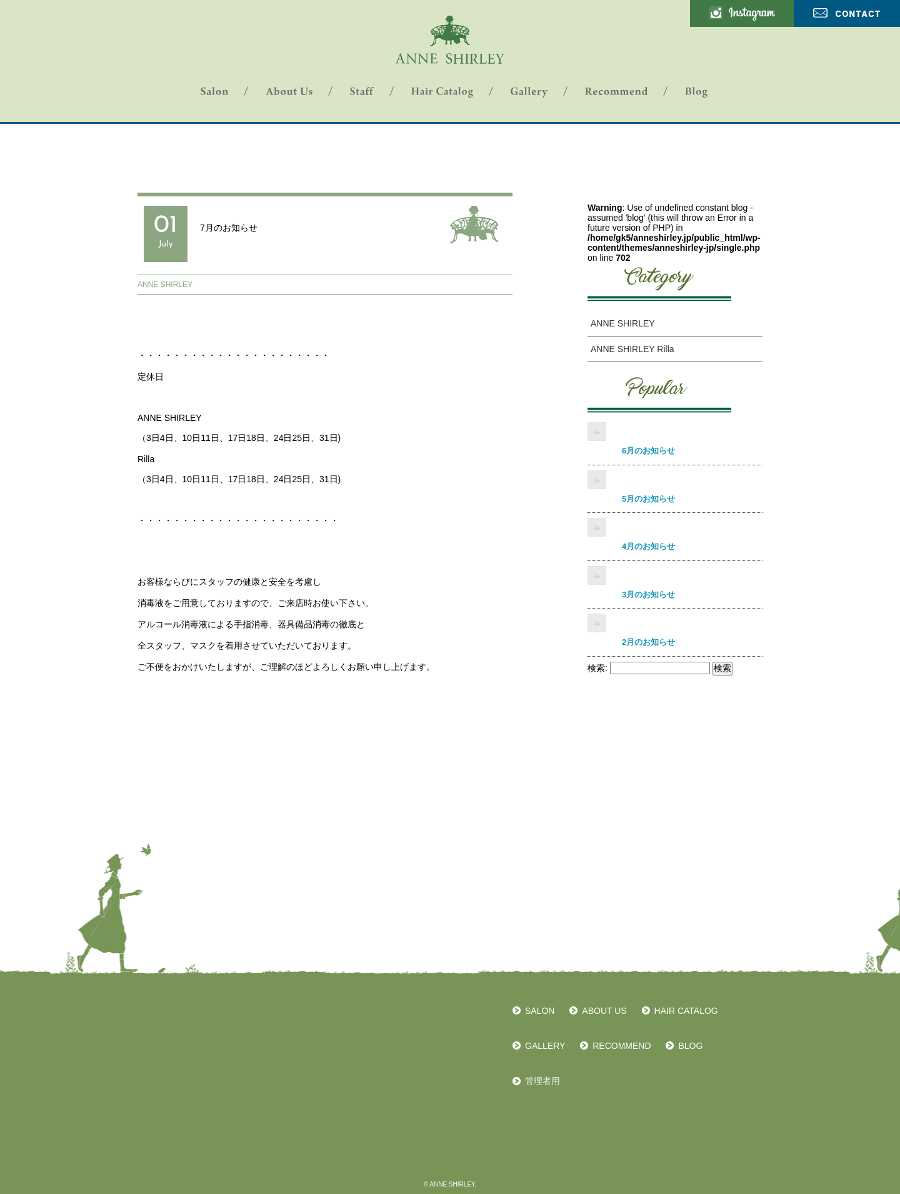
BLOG (690, 1046)
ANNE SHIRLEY (165, 284)
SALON (539, 1011)
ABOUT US (604, 1011)
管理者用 (542, 1081)
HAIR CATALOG (686, 1011)
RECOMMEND (621, 1046)
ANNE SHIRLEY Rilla (632, 349)
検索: (598, 668)
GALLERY (545, 1046)
